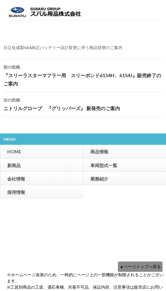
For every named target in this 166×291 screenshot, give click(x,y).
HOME (14, 151)
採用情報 (16, 192)
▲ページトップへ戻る (140, 266)
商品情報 (126, 151)
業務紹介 (99, 179)
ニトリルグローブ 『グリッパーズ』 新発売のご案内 (83, 103)
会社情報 (16, 179)
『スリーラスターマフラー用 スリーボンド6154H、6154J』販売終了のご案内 (83, 74)
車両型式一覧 (103, 165)
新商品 (14, 165)
